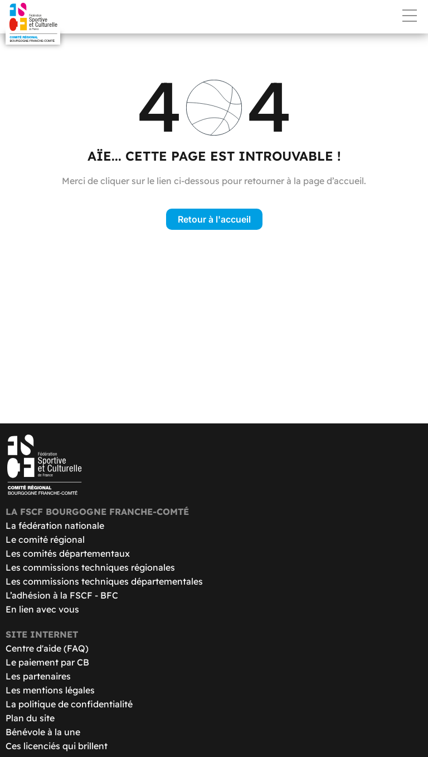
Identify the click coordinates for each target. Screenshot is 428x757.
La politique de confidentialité (69, 704)
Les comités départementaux (68, 553)
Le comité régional (45, 539)
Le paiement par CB (47, 662)
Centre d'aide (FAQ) (47, 648)
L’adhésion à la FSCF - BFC (62, 595)
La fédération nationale (55, 525)
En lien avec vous (42, 609)
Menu (409, 15)
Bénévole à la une (43, 731)
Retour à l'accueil (214, 219)
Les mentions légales (50, 690)
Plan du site (30, 718)
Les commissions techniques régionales (90, 567)
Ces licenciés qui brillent (57, 745)
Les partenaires (38, 676)
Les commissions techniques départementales (104, 581)
